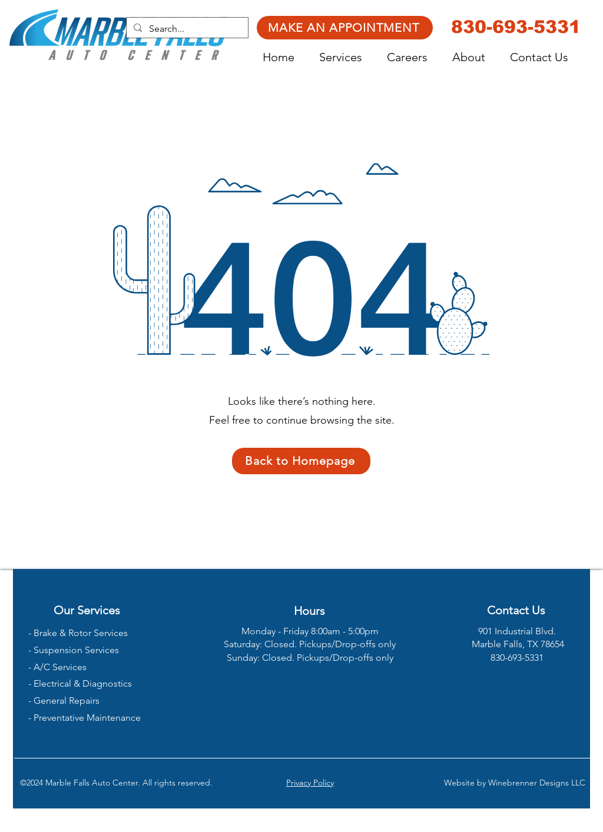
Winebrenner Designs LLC (536, 782)
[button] (347, 57)
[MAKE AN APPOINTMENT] (345, 27)
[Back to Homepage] (301, 461)
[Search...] (186, 29)
